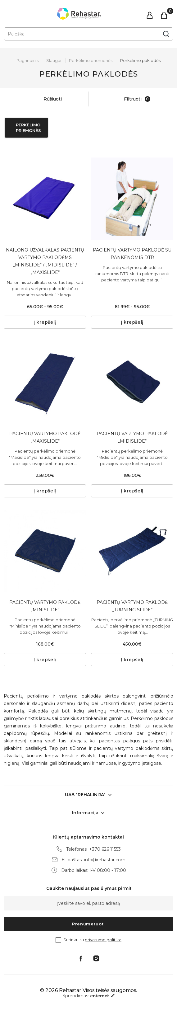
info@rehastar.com (104, 860)
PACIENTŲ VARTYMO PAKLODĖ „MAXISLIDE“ (44, 437)
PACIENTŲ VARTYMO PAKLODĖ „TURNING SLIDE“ (132, 606)
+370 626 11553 (105, 849)
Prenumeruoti (88, 923)
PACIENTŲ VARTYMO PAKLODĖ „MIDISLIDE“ (132, 437)
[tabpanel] (132, 199)
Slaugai (53, 60)
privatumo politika (103, 939)
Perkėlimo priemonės (90, 60)
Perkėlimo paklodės (140, 60)
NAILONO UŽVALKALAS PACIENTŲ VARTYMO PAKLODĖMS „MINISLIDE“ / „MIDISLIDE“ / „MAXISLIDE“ (45, 261)
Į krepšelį (45, 322)
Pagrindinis (27, 60)
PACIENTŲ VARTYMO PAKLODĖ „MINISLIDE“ (44, 606)
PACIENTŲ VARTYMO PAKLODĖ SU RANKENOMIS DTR (132, 253)
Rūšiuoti (46, 99)
